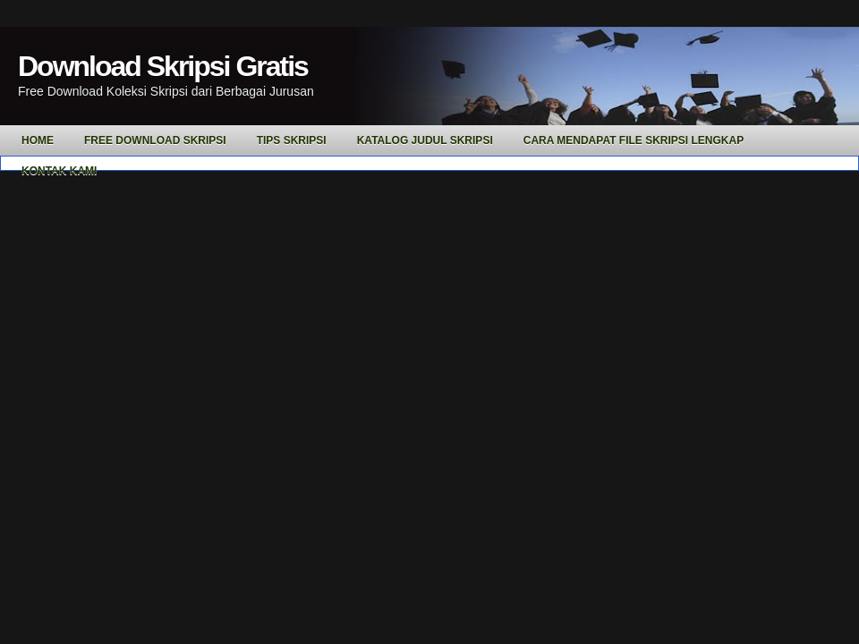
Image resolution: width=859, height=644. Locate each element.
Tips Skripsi (292, 140)
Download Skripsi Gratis (163, 66)
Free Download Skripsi (155, 140)
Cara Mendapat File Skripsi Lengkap (633, 140)
